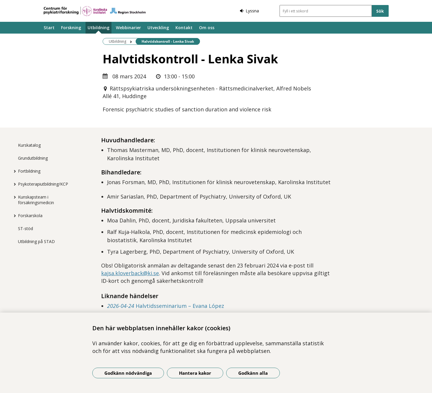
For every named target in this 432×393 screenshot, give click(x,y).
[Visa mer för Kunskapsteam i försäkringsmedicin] (13, 197)
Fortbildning (29, 171)
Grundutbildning (33, 158)
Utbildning (98, 27)
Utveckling (158, 27)
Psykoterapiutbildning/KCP (43, 184)
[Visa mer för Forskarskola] (13, 215)
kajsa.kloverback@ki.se (130, 273)
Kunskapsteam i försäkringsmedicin (36, 199)
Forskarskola (30, 215)
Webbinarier (128, 27)
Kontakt (184, 27)
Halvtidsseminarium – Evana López (165, 305)
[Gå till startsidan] (95, 11)
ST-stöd (25, 228)
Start (49, 27)
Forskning (71, 27)
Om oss (206, 27)
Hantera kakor (195, 373)
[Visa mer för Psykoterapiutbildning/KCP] (13, 184)
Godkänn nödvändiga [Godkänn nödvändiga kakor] (128, 373)
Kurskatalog (29, 145)
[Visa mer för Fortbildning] (13, 171)
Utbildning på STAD (36, 241)
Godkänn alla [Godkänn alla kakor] (253, 373)
